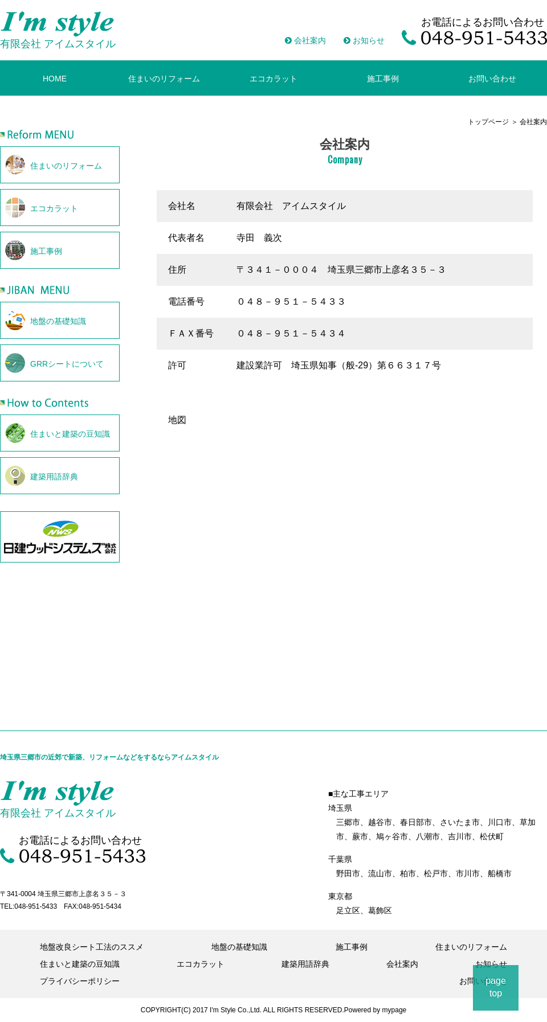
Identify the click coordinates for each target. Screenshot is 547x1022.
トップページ (488, 122)
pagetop (495, 987)
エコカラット (273, 78)
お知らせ (364, 40)
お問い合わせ (492, 78)
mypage (394, 1010)
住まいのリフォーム (164, 78)
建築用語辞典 (305, 963)
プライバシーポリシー (80, 981)
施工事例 (383, 78)
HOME (55, 78)
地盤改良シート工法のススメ (92, 946)
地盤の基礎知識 (239, 946)
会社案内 (305, 40)
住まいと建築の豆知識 (80, 963)
